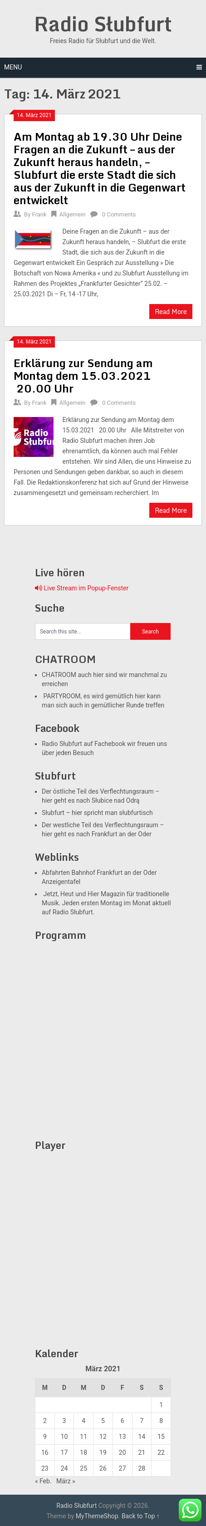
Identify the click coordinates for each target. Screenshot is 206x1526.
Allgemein (72, 214)
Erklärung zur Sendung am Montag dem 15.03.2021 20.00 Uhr (84, 375)
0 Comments (119, 214)
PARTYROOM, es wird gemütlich (87, 696)
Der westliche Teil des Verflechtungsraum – (103, 825)
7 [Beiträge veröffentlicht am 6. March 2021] (141, 1420)
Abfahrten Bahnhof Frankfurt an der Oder (99, 872)
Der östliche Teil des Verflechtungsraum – (101, 791)
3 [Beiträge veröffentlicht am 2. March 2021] (64, 1420)
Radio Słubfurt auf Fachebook (84, 743)
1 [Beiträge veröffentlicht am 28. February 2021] (161, 1404)
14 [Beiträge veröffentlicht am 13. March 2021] (141, 1436)
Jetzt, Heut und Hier (70, 894)
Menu (13, 67)
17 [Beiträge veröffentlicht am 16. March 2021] (64, 1452)
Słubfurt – (56, 812)
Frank (39, 214)
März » (65, 1481)
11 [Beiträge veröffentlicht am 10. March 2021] (83, 1436)
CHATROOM (59, 674)
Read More (171, 311)
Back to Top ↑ (141, 1516)
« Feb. (43, 1481)
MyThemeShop (97, 1516)
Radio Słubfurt (103, 23)
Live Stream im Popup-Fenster (81, 588)
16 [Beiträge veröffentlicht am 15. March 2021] (45, 1452)
